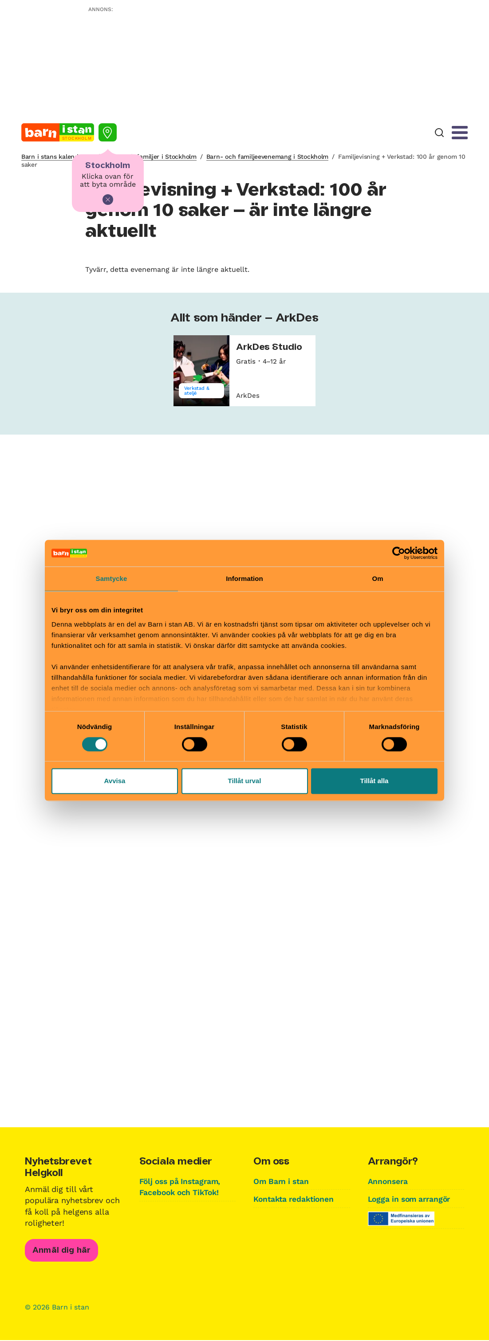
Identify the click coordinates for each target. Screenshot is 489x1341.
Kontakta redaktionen (295, 1199)
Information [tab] (244, 578)
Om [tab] (377, 578)
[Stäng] (108, 199)
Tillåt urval (244, 781)
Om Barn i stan (282, 1181)
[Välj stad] (108, 132)
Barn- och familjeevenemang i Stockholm (267, 156)
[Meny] (460, 132)
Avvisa (115, 781)
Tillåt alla (374, 781)
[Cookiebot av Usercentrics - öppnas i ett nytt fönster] (399, 553)
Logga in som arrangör (412, 1199)
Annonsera (388, 1181)
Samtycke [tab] (111, 578)
